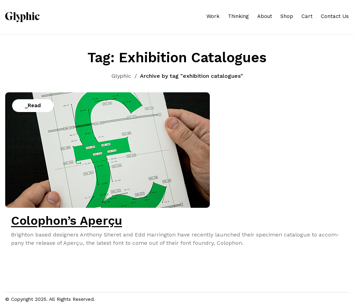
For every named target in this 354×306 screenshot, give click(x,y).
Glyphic (121, 76)
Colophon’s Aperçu (66, 220)
